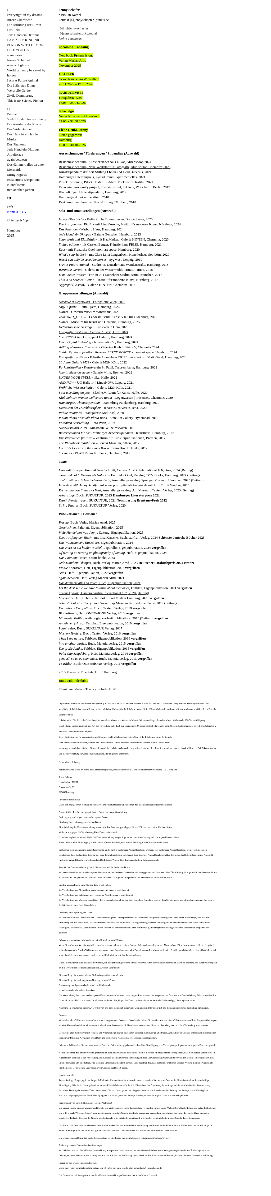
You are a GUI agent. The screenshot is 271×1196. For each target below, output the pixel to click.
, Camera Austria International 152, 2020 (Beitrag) (104, 593)
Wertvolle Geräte (19, 90)
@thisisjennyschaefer (73, 28)
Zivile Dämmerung (20, 95)
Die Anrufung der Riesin (24, 25)
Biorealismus (16, 185)
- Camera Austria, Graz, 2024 (93, 332)
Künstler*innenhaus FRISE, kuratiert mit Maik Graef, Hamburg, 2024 (138, 357)
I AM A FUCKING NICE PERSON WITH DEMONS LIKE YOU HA (26, 45)
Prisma (12, 114)
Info (10, 207)
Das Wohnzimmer (19, 129)
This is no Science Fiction (25, 100)
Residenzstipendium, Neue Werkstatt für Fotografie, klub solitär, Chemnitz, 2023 (114, 167)
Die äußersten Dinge (21, 85)
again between (17, 159)
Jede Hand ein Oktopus (23, 35)
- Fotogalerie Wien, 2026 (92, 302)
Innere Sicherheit (19, 60)
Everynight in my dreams (24, 15)
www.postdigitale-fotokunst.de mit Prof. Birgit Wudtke (142, 485)
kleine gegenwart (70, 38)
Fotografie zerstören (73, 357)
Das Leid (13, 30)
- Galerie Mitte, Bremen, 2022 (95, 372)
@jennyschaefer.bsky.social (78, 33)
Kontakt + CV (17, 212)
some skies (14, 55)
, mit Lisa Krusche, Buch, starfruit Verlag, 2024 (132, 537)
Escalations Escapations (23, 180)
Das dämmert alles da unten (26, 164)
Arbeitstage (15, 154)
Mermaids (14, 170)
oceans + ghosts (18, 65)
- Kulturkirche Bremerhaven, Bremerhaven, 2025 (106, 219)
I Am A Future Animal (22, 80)
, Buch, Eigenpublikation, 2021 (100, 583)
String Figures (17, 175)
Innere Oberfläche (19, 20)
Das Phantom (16, 144)
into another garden (20, 190)
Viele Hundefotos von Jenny (26, 119)
